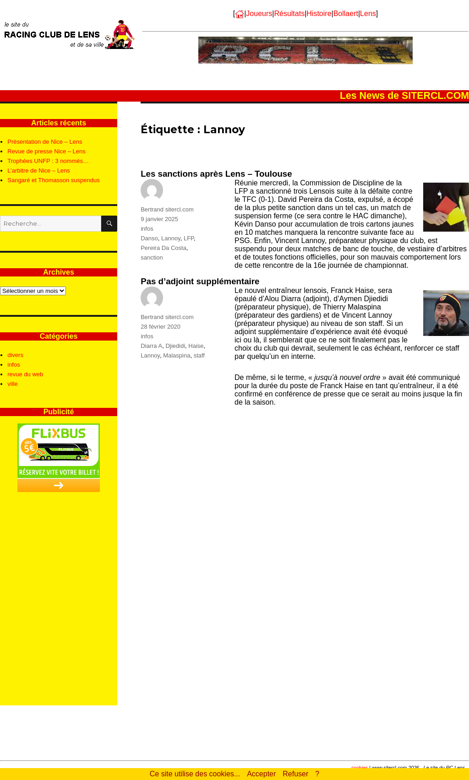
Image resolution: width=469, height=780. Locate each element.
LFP (189, 238)
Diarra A (151, 345)
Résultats (289, 13)
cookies (359, 767)
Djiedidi (175, 345)
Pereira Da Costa (163, 247)
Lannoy (170, 238)
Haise (195, 345)
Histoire (318, 13)
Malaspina (176, 355)
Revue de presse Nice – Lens (46, 151)
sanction (152, 257)
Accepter (261, 774)
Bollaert (345, 13)
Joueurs (259, 13)
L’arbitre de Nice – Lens (38, 170)
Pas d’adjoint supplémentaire (200, 281)
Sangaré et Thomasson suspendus (53, 180)
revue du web (25, 374)
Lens (368, 13)
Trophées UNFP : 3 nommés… (48, 160)
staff (199, 355)
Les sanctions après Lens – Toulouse (216, 174)
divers (15, 355)
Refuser (295, 774)
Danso (149, 238)
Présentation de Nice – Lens (44, 141)
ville (12, 383)
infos (147, 228)
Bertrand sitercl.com (167, 209)
